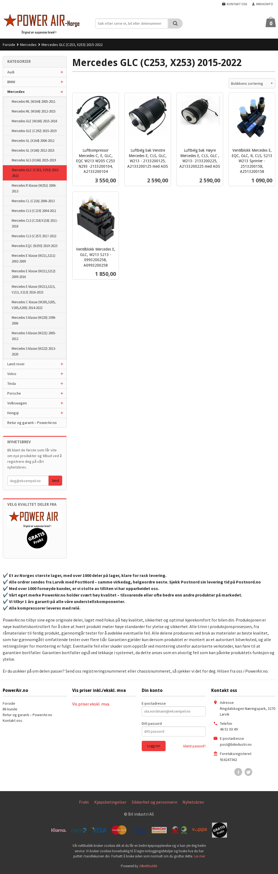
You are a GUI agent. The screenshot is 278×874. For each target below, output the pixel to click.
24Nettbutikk (148, 866)
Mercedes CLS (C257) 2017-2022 (34, 236)
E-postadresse (154, 703)
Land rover (16, 363)
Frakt (84, 802)
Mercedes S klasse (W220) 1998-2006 (34, 320)
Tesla (11, 383)
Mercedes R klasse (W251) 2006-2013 (34, 188)
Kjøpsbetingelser (110, 802)
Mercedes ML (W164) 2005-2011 (33, 101)
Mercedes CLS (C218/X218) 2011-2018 (35, 223)
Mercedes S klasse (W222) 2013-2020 (34, 351)
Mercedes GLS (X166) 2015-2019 (34, 160)
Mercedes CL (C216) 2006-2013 (33, 201)
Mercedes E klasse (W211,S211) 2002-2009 (33, 258)
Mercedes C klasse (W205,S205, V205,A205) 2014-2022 (34, 305)
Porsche (14, 393)
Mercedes (16, 91)
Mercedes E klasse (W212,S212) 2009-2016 (33, 274)
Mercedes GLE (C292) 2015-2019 (34, 131)
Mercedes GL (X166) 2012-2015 (33, 150)
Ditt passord (152, 723)
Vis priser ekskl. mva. (91, 704)
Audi (10, 72)
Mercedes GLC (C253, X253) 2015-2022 (35, 173)
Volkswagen (17, 403)
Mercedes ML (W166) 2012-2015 (33, 111)
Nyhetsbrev (193, 802)
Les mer (199, 856)
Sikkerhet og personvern (154, 802)
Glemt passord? (194, 746)
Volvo (11, 373)
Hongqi (13, 412)
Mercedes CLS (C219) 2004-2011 (34, 210)
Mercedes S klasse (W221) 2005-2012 (34, 336)
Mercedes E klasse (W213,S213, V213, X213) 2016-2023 (33, 289)
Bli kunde (10, 709)
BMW (11, 81)
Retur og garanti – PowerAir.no (32, 422)
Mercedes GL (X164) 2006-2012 (33, 140)
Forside (9, 44)
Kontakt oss (12, 720)
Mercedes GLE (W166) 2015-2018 (34, 121)
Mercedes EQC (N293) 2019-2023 (34, 246)
